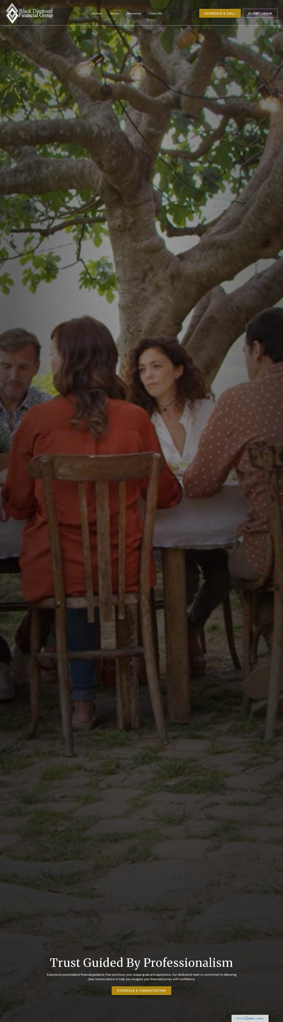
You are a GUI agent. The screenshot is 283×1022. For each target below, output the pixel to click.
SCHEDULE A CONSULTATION (141, 990)
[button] (96, 11)
